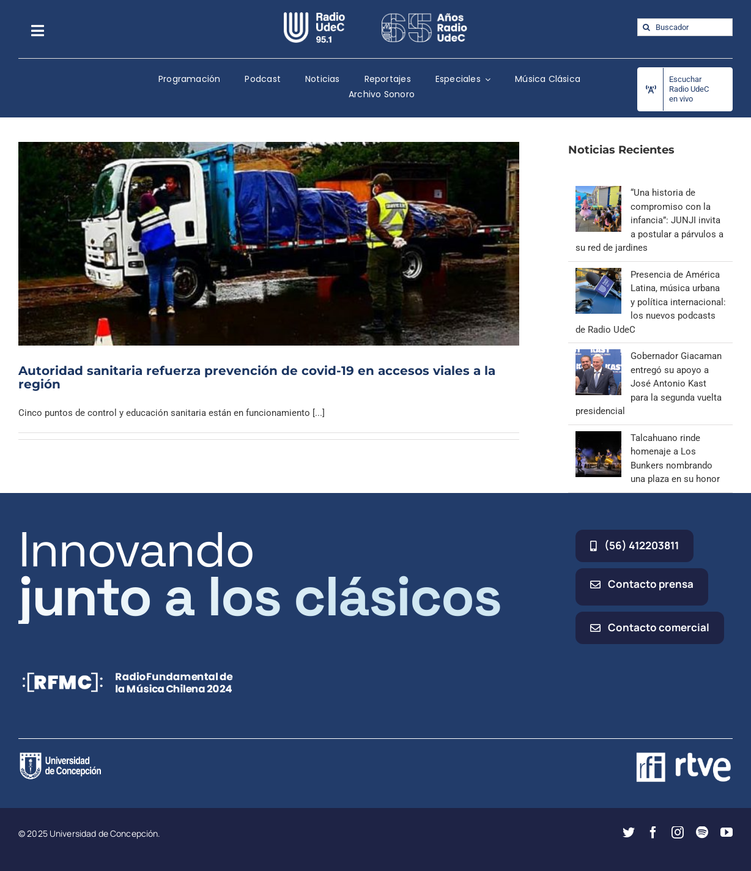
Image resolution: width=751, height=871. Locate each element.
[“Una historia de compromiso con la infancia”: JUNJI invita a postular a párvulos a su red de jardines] (598, 192)
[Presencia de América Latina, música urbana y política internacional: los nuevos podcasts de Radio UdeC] (598, 274)
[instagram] (677, 832)
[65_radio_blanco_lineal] (424, 16)
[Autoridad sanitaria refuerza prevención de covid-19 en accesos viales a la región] (268, 244)
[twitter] (629, 832)
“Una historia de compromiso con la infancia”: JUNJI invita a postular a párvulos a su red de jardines (649, 220)
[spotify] (702, 832)
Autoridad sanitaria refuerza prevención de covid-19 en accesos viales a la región (256, 377)
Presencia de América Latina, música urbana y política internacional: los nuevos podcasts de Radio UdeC (650, 302)
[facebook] (653, 832)
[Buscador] (685, 27)
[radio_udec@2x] (314, 16)
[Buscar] (646, 27)
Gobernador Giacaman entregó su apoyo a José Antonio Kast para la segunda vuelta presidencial (648, 383)
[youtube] (726, 832)
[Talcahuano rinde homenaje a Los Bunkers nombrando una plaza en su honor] (598, 437)
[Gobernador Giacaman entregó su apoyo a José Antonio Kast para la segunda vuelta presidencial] (598, 355)
